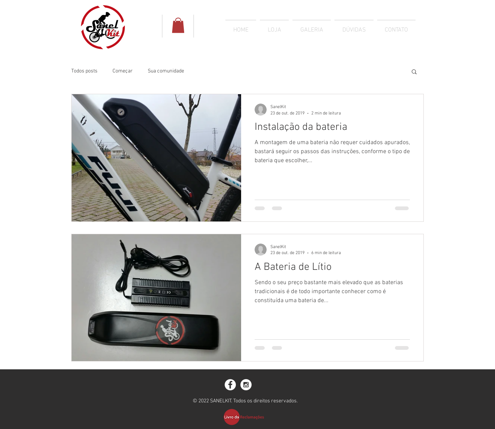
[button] (414, 72)
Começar (122, 71)
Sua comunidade (166, 71)
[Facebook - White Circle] (230, 384)
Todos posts (84, 71)
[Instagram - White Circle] (246, 384)
